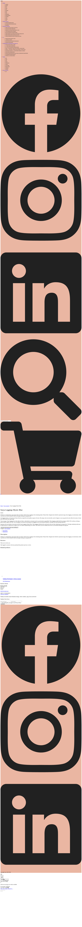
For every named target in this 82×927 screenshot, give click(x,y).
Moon (6, 12)
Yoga (6, 20)
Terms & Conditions (4, 594)
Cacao (6, 59)
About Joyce (5, 21)
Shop (4, 56)
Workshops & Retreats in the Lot (10, 43)
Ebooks (6, 61)
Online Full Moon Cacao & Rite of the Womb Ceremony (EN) (14, 33)
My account (5, 70)
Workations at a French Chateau (10, 55)
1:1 (3, 37)
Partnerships (7, 25)
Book (6, 58)
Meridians (6, 10)
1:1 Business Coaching (8, 39)
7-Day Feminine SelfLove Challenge (10, 31)
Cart (6, 71)
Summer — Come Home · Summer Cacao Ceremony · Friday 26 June (15, 49)
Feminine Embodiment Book (9, 22)
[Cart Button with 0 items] (2, 877)
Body (6, 6)
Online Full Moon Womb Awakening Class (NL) (12, 34)
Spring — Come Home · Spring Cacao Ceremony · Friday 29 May (14, 48)
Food (6, 9)
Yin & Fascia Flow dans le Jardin (10, 44)
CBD (6, 60)
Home (1, 505)
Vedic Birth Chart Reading (9, 42)
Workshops (7, 67)
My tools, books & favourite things (10, 23)
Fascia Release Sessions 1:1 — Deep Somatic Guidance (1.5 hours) (15, 50)
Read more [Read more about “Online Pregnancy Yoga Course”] (8, 581)
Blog (4, 3)
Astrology (6, 4)
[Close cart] (4, 880)
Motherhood (7, 14)
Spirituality (7, 16)
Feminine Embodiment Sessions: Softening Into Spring (13, 36)
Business (6, 5)
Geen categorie (6, 505)
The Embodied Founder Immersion (10, 54)
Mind (6, 11)
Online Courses (6, 26)
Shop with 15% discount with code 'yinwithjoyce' (9, 527)
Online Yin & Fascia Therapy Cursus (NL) (11, 27)
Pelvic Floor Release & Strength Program (11, 32)
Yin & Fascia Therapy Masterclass (10, 28)
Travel (6, 17)
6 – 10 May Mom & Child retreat (10, 45)
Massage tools (7, 66)
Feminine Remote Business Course (10, 38)
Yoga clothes (7, 65)
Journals (6, 64)
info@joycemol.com (4, 591)
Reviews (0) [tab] (5, 531)
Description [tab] (5, 530)
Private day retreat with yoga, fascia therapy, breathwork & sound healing (16, 53)
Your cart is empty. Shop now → (6, 888)
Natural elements (7, 15)
